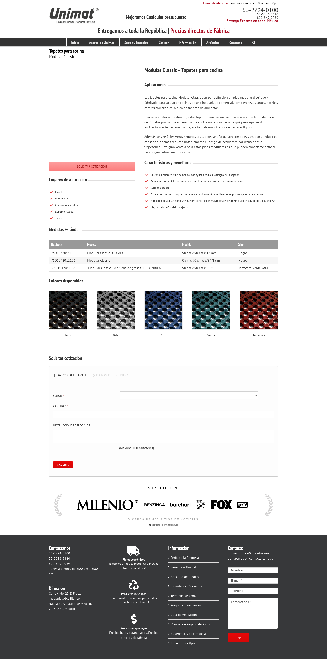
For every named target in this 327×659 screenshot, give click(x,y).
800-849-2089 (267, 17)
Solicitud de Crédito (185, 577)
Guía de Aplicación (184, 615)
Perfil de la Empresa (185, 557)
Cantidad (60, 406)
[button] (253, 42)
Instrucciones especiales (71, 425)
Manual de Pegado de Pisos (190, 624)
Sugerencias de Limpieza (188, 633)
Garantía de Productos (186, 586)
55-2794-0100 (260, 10)
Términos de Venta (184, 596)
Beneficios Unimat (183, 567)
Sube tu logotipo (183, 643)
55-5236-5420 (267, 14)
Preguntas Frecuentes (186, 605)
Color (58, 396)
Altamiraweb (172, 525)
